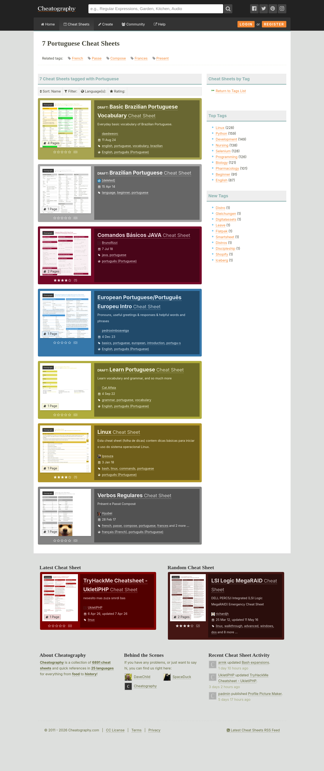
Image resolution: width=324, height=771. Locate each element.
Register (274, 24)
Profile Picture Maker (265, 694)
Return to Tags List (231, 91)
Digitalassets (226, 219)
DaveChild (142, 677)
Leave (220, 225)
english (107, 146)
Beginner (223, 174)
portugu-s (173, 343)
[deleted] (108, 180)
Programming (226, 157)
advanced (251, 626)
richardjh (222, 613)
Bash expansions (255, 662)
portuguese (122, 146)
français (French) (114, 532)
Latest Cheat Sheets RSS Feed (253, 730)
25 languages (102, 668)
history (91, 674)
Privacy (154, 730)
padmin (224, 694)
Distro (220, 208)
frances (163, 525)
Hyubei (107, 513)
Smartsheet (225, 237)
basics (106, 343)
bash (105, 468)
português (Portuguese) (131, 152)
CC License (115, 730)
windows (266, 626)
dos (214, 632)
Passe (97, 58)
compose (130, 525)
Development (226, 139)
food (76, 674)
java (105, 255)
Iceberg (222, 260)
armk (222, 662)
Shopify (222, 254)
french (106, 525)
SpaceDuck (182, 677)
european (138, 343)
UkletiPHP (95, 607)
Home (48, 24)
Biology (222, 162)
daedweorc (110, 133)
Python (221, 133)
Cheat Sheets (77, 24)
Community (133, 24)
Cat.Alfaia (109, 387)
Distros (221, 243)
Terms (136, 730)
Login (246, 24)
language (108, 192)
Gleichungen (226, 213)
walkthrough (233, 626)
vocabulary (141, 146)
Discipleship (225, 248)
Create (105, 24)
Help (160, 24)
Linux (220, 128)
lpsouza (107, 456)
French (77, 58)
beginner (123, 192)
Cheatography (52, 662)
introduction (155, 343)
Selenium (223, 151)
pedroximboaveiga (115, 330)
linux (114, 468)
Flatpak (221, 231)
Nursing (222, 145)
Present (162, 58)
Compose (118, 58)
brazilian (156, 146)
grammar (108, 400)
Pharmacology (227, 168)
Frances (141, 58)
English (107, 152)
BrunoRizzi (110, 242)
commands (127, 468)
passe (117, 525)
